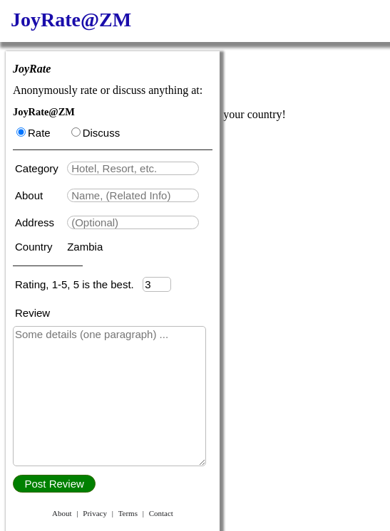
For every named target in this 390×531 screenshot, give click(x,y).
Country (35, 247)
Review (32, 313)
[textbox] (133, 168)
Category (39, 168)
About (30, 195)
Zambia (85, 247)
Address (36, 222)
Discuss (95, 133)
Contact (161, 513)
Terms (128, 513)
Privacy (95, 513)
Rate (33, 133)
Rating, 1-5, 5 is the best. (79, 284)
